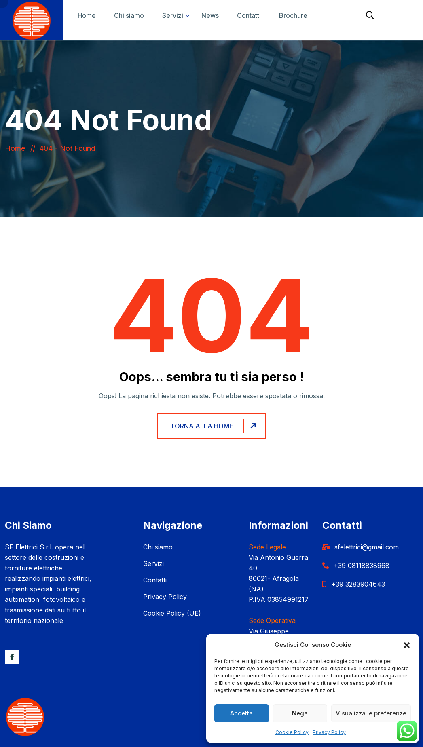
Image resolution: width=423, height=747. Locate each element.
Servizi (172, 15)
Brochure (293, 15)
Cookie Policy (292, 732)
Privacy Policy (329, 732)
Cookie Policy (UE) (172, 613)
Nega (300, 713)
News (210, 15)
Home (87, 15)
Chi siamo (129, 15)
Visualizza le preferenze (371, 713)
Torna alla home (214, 426)
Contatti (249, 15)
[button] (407, 645)
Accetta (241, 713)
